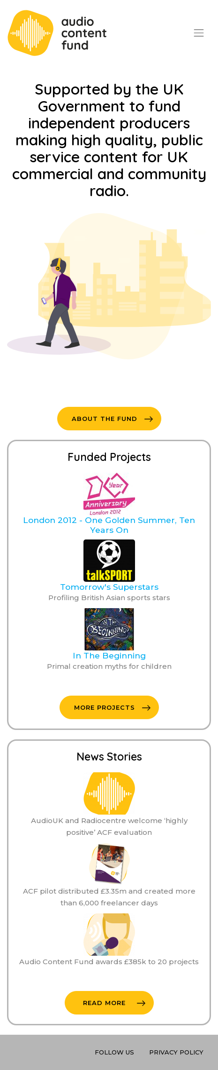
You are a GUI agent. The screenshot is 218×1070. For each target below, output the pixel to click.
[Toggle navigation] (198, 33)
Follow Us (114, 1052)
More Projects (112, 707)
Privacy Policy (176, 1052)
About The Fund (112, 418)
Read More (114, 1003)
